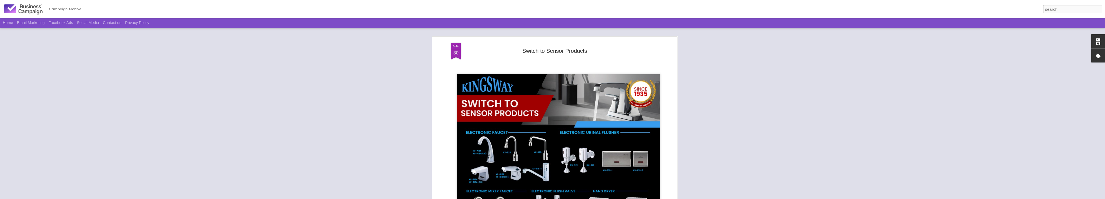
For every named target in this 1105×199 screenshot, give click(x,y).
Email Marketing (30, 22)
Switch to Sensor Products (554, 29)
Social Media (88, 22)
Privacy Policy (137, 22)
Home (8, 22)
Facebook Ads (61, 22)
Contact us (112, 22)
